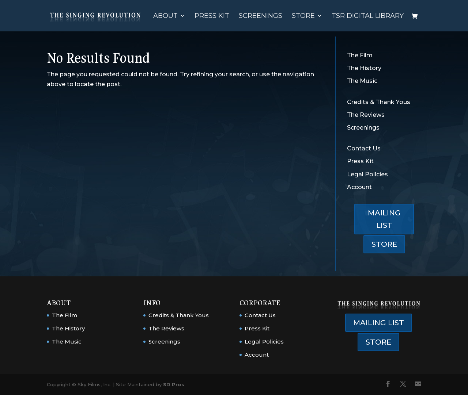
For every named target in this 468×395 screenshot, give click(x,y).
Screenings (260, 16)
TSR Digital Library (368, 16)
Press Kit (212, 16)
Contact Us (364, 148)
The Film (360, 55)
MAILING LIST (384, 219)
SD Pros (173, 384)
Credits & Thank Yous (378, 102)
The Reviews (366, 114)
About (165, 16)
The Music (362, 80)
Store (303, 16)
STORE (384, 244)
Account (359, 187)
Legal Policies (367, 174)
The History (364, 68)
